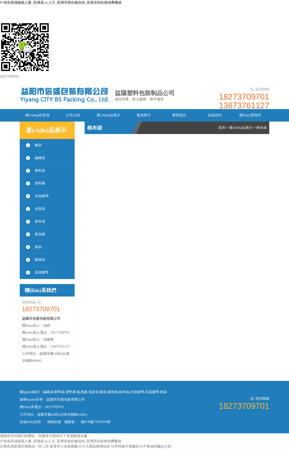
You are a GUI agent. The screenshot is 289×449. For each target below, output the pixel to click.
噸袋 (38, 145)
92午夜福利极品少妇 (155, 446)
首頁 (221, 128)
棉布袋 (40, 221)
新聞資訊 (179, 115)
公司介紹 (73, 115)
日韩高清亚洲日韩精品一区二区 (24, 446)
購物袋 (40, 260)
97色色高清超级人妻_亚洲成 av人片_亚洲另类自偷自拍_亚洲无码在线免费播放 (61, 2)
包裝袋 (40, 209)
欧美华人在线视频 (64, 446)
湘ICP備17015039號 (96, 422)
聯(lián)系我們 (250, 115)
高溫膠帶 (42, 272)
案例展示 (144, 115)
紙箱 (38, 247)
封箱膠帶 (42, 196)
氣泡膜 (40, 234)
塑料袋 (40, 170)
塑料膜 (40, 183)
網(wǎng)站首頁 (37, 115)
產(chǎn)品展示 (108, 115)
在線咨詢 (215, 115)
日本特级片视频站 (125, 446)
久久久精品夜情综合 (94, 446)
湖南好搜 (54, 422)
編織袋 (40, 158)
